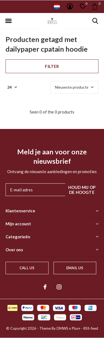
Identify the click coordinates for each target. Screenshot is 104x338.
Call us (26, 268)
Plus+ (76, 328)
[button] (8, 21)
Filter (52, 66)
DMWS (62, 328)
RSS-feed (90, 328)
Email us (74, 268)
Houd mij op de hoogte (81, 190)
